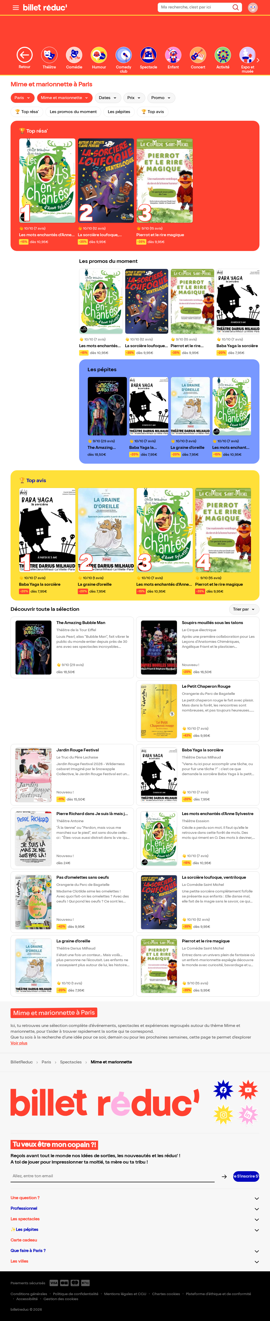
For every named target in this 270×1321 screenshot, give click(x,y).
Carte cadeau (24, 1240)
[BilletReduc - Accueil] (45, 7)
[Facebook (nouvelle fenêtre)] (223, 1090)
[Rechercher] (236, 7)
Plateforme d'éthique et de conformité (218, 1294)
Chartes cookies (166, 1294)
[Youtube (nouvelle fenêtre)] (248, 1090)
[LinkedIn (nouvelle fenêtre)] (248, 1115)
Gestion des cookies (61, 1299)
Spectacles (71, 1062)
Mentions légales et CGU (125, 1294)
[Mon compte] (252, 7)
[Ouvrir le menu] (16, 7)
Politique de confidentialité (75, 1294)
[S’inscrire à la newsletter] (246, 1176)
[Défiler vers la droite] (258, 60)
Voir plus (19, 1043)
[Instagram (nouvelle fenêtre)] (223, 1115)
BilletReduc (22, 1062)
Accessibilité (27, 1299)
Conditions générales (29, 1294)
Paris (46, 1062)
